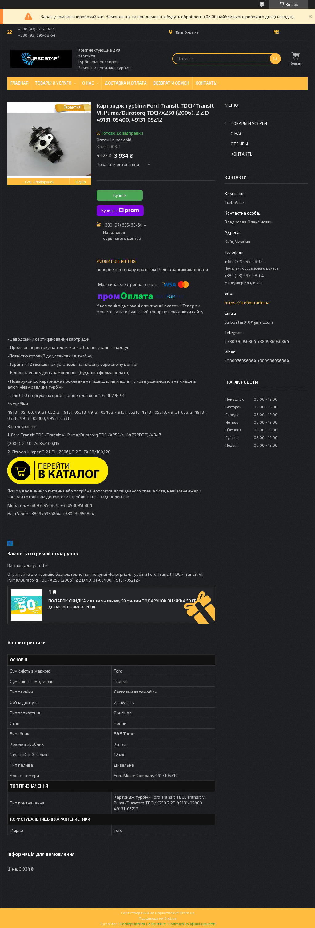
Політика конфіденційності (191, 924)
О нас (88, 83)
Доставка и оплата (126, 83)
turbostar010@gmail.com (249, 322)
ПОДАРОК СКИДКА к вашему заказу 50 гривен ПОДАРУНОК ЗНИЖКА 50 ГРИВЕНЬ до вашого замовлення (128, 603)
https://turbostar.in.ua (247, 302)
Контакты (206, 83)
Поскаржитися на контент (142, 924)
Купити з (120, 210)
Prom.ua (187, 912)
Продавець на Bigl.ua (158, 918)
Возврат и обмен (171, 83)
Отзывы (239, 143)
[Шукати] (275, 58)
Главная (19, 83)
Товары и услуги (53, 83)
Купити (119, 195)
